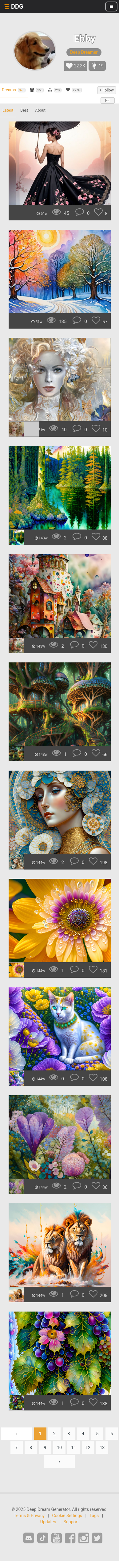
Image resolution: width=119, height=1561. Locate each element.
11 (73, 1447)
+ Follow (107, 90)
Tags (94, 1515)
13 (102, 1447)
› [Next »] (59, 1461)
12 (87, 1447)
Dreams (14, 89)
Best (24, 110)
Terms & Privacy (29, 1515)
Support (71, 1521)
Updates (48, 1521)
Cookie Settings (67, 1515)
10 (59, 1447)
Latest (7, 110)
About (40, 110)
